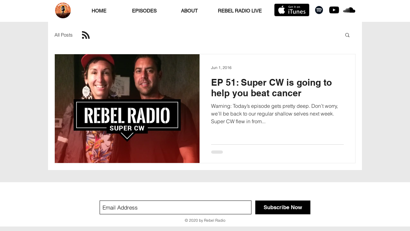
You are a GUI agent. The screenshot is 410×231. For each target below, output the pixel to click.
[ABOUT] (189, 10)
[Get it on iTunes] (291, 10)
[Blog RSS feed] (86, 35)
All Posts (63, 35)
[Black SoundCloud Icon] (349, 10)
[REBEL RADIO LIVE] (239, 10)
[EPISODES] (144, 10)
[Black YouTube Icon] (334, 10)
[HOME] (99, 10)
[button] (347, 35)
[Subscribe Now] (282, 207)
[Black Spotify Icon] (319, 10)
